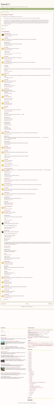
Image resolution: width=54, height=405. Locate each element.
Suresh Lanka (6, 183)
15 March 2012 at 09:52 (7, 228)
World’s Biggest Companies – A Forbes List (36, 387)
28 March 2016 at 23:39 (7, 283)
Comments (3, 332)
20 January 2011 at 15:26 (8, 86)
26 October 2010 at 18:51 (8, 63)
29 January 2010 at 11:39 (8, 40)
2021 (30, 355)
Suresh (5, 47)
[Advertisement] (27, 318)
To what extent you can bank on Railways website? (37, 382)
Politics (33, 345)
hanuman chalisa (27, 277)
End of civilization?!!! (32, 383)
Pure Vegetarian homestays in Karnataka (7, 355)
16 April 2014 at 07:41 (7, 274)
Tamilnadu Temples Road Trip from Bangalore (12, 341)
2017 (30, 361)
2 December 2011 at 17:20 (8, 199)
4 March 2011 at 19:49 (7, 115)
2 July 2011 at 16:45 (7, 148)
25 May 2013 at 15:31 (7, 254)
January (31, 393)
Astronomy (30, 342)
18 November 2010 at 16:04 (8, 82)
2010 (30, 369)
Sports (52, 345)
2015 (30, 363)
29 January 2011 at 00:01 (8, 93)
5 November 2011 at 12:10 (8, 195)
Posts (2, 330)
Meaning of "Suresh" (7, 14)
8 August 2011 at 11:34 (7, 172)
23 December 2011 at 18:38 (8, 204)
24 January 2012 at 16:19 (8, 213)
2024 (30, 351)
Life (4, 28)
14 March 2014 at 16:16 (7, 269)
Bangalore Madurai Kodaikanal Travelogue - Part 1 (13, 358)
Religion (36, 345)
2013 (30, 366)
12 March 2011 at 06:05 (7, 120)
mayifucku (5, 230)
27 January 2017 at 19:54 (8, 292)
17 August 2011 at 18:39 (8, 176)
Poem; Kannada (30, 345)
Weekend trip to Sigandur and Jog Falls (11, 346)
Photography (51, 344)
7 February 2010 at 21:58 (8, 45)
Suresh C (5, 4)
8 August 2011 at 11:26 (7, 166)
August (31, 375)
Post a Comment (5, 299)
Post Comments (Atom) (29, 306)
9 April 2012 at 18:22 (7, 247)
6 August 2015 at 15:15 (7, 278)
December (31, 371)
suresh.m (5, 131)
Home (4, 8)
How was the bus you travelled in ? (33, 337)
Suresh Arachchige (7, 206)
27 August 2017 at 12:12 (8, 297)
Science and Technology (45, 345)
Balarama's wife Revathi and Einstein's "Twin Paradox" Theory (10, 372)
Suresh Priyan (6, 33)
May (30, 379)
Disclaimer (12, 8)
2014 (30, 365)
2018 (30, 359)
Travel (29, 346)
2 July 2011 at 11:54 (7, 144)
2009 (30, 370)
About (7, 8)
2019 (30, 358)
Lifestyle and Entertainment (40, 344)
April (30, 381)
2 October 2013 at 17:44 (7, 259)
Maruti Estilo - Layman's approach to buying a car (12, 367)
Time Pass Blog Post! (4, 351)
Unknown (5, 73)
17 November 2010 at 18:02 (8, 77)
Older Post (50, 303)
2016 (30, 362)
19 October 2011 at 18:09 (8, 181)
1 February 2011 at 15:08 (8, 104)
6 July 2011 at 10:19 (7, 157)
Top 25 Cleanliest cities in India (5, 376)
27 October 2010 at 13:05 (8, 71)
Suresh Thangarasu (7, 168)
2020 (30, 357)
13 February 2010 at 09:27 (8, 54)
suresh (5, 159)
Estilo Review (29, 344)
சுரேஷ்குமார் (6, 261)
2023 (30, 353)
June (30, 378)
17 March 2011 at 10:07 (7, 129)
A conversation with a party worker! (34, 386)
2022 (30, 354)
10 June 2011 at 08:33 (7, 139)
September (31, 374)
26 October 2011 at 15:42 (8, 190)
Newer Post (4, 303)
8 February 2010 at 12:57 (8, 49)
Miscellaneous (47, 344)
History (32, 344)
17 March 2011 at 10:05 (7, 124)
